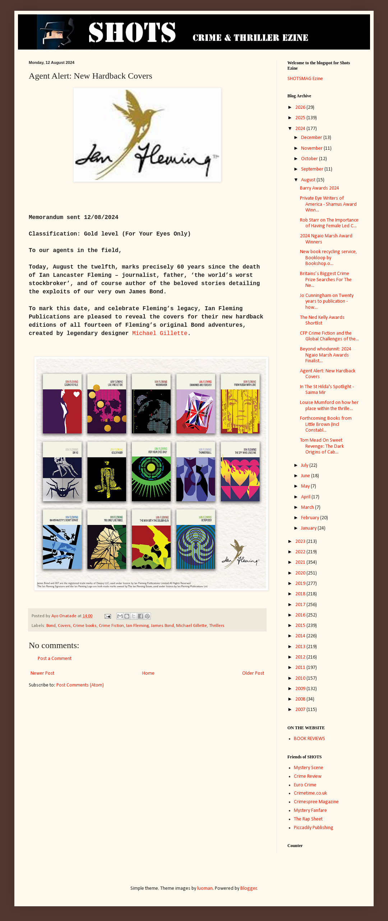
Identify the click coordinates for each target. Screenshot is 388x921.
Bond (51, 626)
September (312, 169)
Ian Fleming (137, 626)
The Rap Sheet (308, 819)
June (306, 476)
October (310, 159)
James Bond (162, 626)
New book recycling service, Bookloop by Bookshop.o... (328, 258)
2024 (300, 128)
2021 (300, 562)
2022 (300, 552)
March (308, 507)
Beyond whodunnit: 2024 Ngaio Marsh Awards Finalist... (325, 355)
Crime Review (308, 776)
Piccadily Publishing (313, 828)
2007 (300, 709)
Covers (64, 626)
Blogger (248, 888)
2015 (300, 625)
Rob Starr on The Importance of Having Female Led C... (329, 223)
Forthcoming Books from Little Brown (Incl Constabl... (326, 424)
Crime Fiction (111, 626)
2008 (300, 699)
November (312, 148)
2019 (300, 583)
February (310, 518)
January (309, 528)
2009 (300, 689)
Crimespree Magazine (316, 802)
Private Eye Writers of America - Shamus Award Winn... (328, 204)
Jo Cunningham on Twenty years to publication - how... (327, 302)
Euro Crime (305, 785)
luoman (205, 888)
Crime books (85, 626)
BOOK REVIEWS (309, 738)
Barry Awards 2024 (319, 188)
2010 (300, 678)
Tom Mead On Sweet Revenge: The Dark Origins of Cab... (322, 446)
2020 (300, 573)
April (306, 497)
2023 (300, 541)
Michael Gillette (191, 626)
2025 (300, 118)
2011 (300, 667)
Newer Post (42, 673)
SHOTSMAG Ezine (305, 79)
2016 (300, 615)
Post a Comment (54, 658)
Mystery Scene (308, 768)
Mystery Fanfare (310, 810)
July (305, 465)
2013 (300, 647)
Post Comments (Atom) (80, 685)
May (306, 486)
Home (148, 673)
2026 (300, 107)
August (309, 180)
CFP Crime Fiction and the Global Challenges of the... (329, 336)
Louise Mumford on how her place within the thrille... (329, 405)
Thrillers (217, 626)
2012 (300, 657)
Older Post (253, 673)
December (312, 137)
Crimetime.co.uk (310, 793)
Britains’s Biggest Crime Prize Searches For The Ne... (326, 280)
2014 (300, 636)
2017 (300, 605)
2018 (300, 594)
